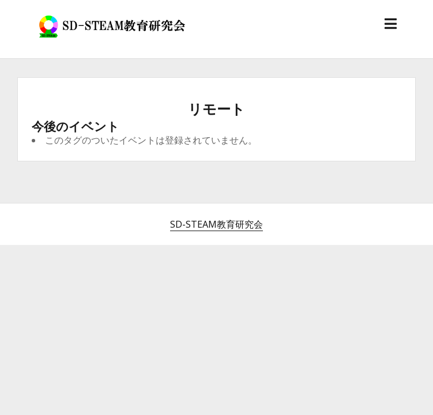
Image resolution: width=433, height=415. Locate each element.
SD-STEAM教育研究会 (216, 224)
